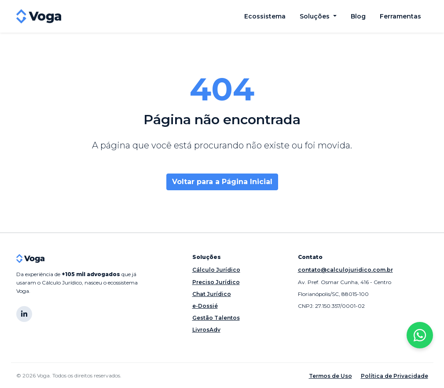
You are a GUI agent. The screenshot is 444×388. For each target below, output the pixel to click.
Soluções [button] (315, 16)
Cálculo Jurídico (216, 269)
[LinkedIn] (24, 314)
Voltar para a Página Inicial (222, 181)
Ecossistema (265, 16)
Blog (358, 16)
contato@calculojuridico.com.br (345, 269)
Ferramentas (400, 16)
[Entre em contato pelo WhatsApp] (420, 335)
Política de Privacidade (394, 376)
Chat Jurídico (211, 294)
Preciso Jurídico (216, 282)
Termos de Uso (330, 376)
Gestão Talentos (216, 317)
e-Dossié (205, 306)
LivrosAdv (206, 329)
